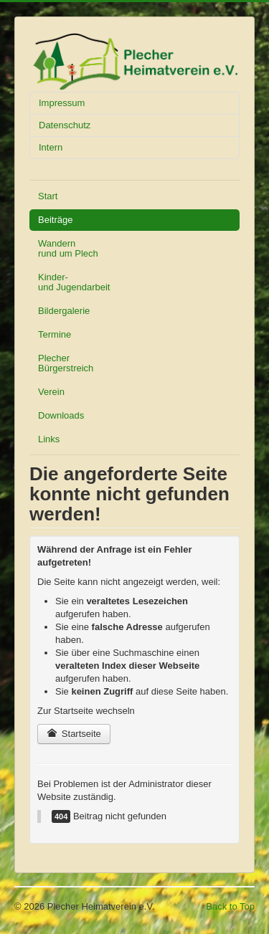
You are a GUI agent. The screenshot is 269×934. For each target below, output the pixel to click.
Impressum (62, 102)
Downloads (61, 415)
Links (49, 439)
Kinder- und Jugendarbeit (74, 282)
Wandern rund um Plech (68, 248)
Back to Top (230, 906)
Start (47, 196)
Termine (54, 334)
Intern (50, 147)
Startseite (74, 733)
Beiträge (55, 219)
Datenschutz (64, 125)
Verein (51, 391)
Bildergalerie (64, 310)
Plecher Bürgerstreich (65, 363)
